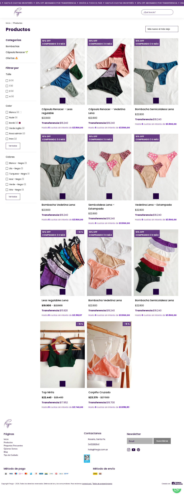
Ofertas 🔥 (12, 58)
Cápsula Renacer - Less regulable (57, 111)
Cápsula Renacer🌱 (17, 52)
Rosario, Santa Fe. (95, 439)
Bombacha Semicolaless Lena (154, 109)
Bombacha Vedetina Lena (58, 205)
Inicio (9, 23)
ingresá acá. (87, 484)
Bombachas (12, 46)
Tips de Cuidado (11, 455)
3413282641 (91, 444)
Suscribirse (162, 441)
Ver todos (13, 146)
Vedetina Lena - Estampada (153, 205)
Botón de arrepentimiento (102, 484)
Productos (17, 23)
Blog (6, 452)
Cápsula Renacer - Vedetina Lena (106, 111)
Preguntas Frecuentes (13, 445)
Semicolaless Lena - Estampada (101, 206)
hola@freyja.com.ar (96, 449)
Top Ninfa (48, 392)
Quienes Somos (11, 448)
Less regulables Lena (55, 300)
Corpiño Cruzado (99, 392)
